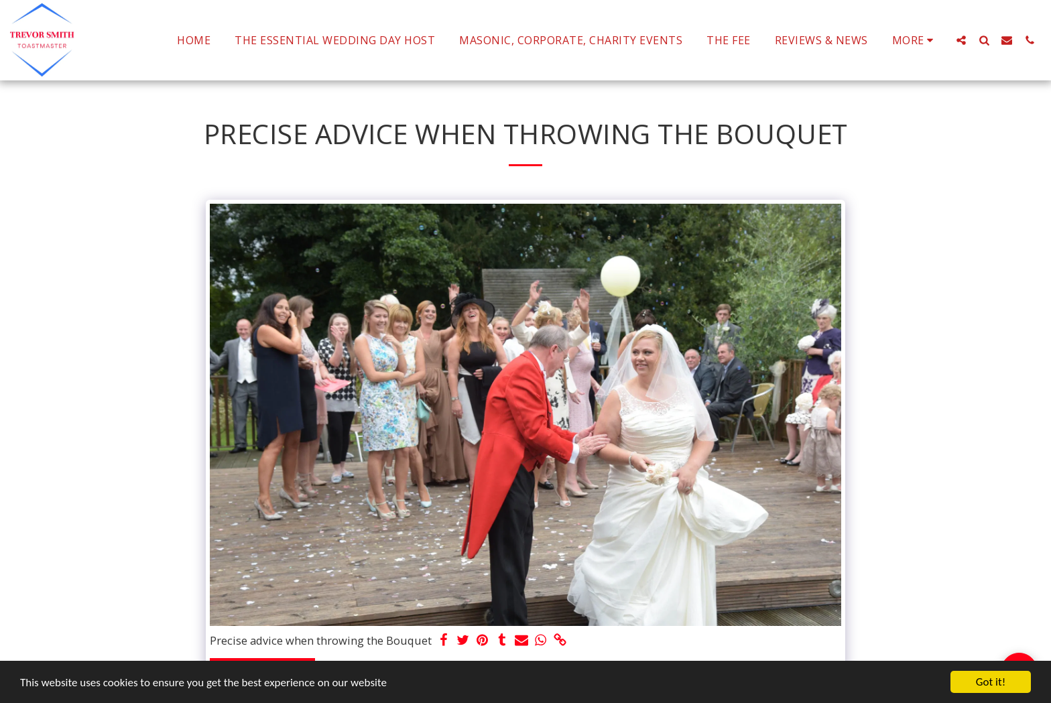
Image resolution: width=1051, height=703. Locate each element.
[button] (961, 40)
